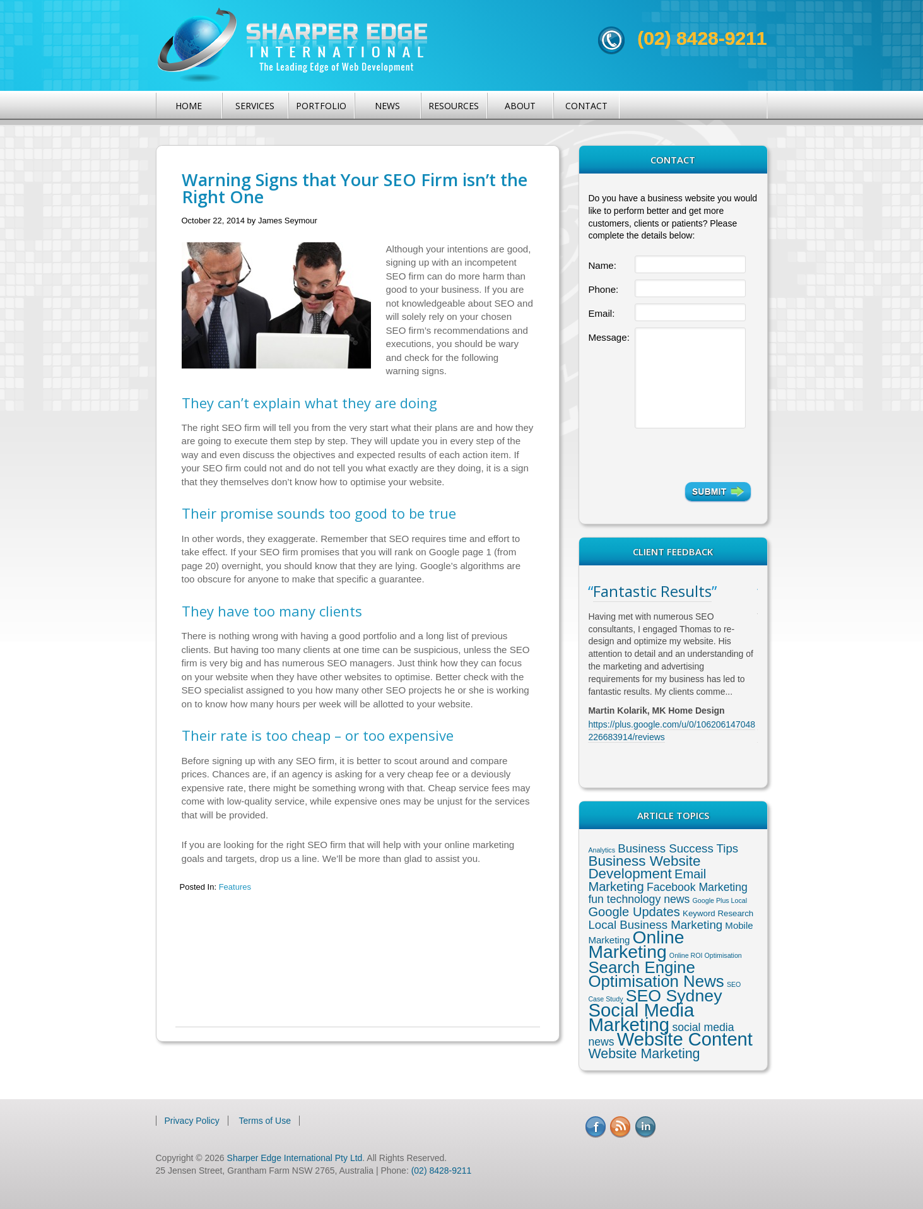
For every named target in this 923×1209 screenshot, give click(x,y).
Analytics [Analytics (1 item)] (601, 850)
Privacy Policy (192, 1121)
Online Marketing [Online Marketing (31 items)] (636, 944)
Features (235, 887)
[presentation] (693, 455)
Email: (601, 313)
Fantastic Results (652, 591)
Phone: (603, 289)
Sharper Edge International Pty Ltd (295, 1158)
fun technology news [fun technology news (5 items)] (639, 899)
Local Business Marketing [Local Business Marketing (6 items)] (655, 924)
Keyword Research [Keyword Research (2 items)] (718, 913)
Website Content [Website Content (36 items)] (685, 1039)
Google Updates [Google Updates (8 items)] (633, 912)
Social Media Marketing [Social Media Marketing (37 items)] (641, 1017)
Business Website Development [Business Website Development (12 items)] (644, 867)
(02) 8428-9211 (702, 38)
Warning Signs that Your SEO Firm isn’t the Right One (354, 188)
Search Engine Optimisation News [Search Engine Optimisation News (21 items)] (656, 974)
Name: (602, 265)
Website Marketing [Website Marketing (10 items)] (644, 1053)
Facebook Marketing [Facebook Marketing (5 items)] (697, 887)
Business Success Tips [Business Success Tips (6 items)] (678, 848)
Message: (608, 337)
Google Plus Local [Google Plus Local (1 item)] (720, 900)
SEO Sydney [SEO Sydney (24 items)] (674, 995)
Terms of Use (265, 1121)
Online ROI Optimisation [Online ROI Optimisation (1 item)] (705, 955)
